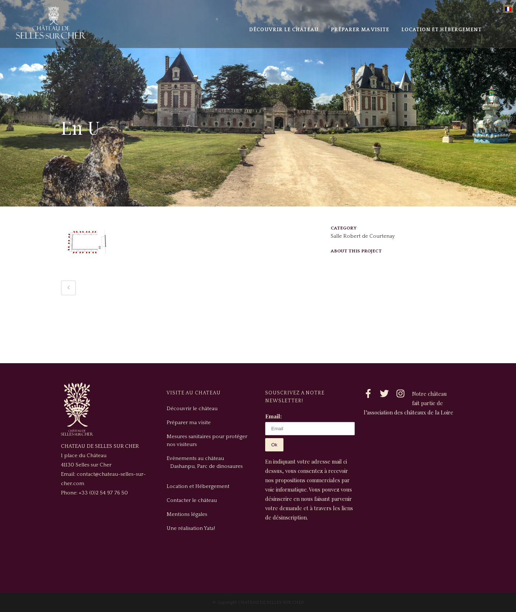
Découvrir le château (192, 408)
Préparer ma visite (189, 422)
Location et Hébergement (198, 486)
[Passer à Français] (508, 9)
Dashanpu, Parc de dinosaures (206, 466)
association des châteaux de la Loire (410, 412)
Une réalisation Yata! (191, 528)
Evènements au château (195, 458)
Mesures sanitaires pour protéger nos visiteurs (207, 440)
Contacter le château (192, 500)
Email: (273, 416)
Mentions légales (187, 514)
